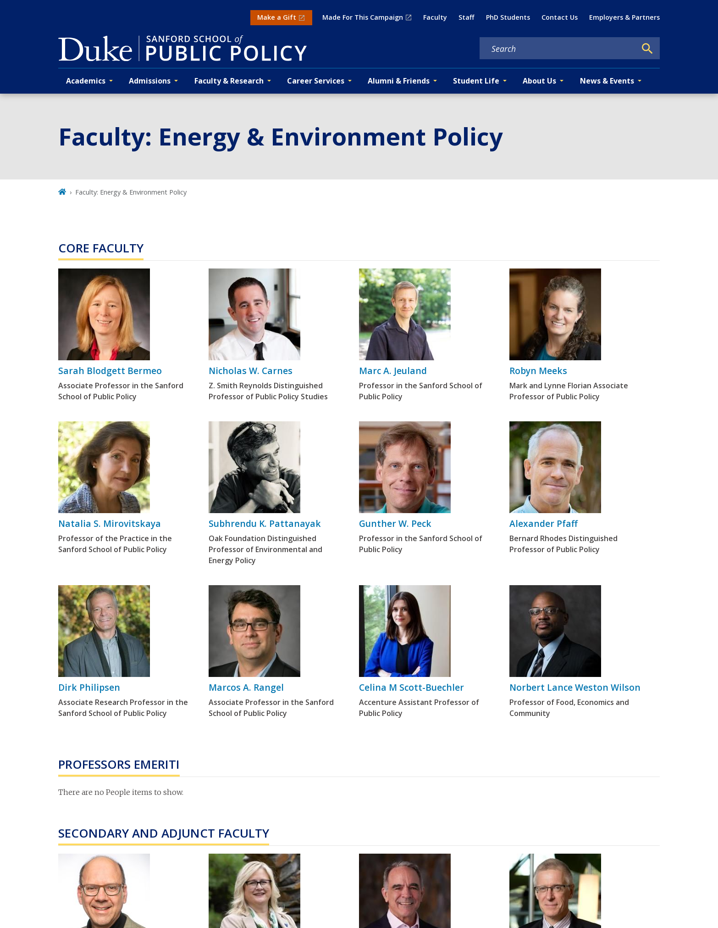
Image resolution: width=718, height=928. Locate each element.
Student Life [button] (476, 81)
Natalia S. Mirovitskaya (109, 523)
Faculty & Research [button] (229, 81)
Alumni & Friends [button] (399, 81)
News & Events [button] (607, 81)
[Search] (647, 49)
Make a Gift (276, 17)
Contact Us (559, 17)
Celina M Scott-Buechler (411, 687)
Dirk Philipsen (89, 687)
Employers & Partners (624, 17)
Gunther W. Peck (395, 523)
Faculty (435, 17)
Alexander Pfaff (543, 523)
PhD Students (508, 17)
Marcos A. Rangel (246, 687)
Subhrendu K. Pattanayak (265, 523)
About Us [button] (539, 81)
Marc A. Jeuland (393, 370)
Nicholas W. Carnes (251, 370)
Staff (466, 17)
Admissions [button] (150, 81)
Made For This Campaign (362, 17)
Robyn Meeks (538, 370)
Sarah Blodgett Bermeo (110, 370)
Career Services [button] (315, 81)
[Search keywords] (558, 48)
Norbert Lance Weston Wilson (575, 687)
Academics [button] (85, 81)
